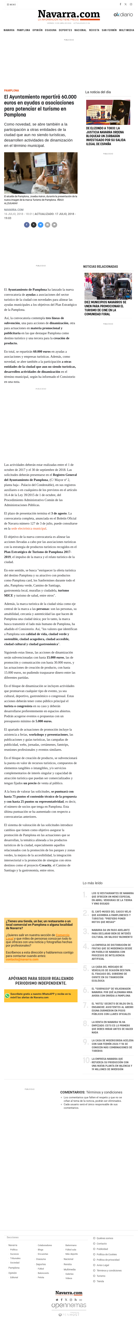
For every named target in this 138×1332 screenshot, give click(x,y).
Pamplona (23, 30)
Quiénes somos (105, 1238)
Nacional (80, 30)
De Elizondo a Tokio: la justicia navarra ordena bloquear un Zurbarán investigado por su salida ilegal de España (106, 136)
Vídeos (68, 1278)
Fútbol (41, 1268)
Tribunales (15, 1258)
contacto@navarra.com (22, 959)
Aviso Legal (103, 1265)
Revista (94, 30)
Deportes (65, 30)
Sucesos (14, 1254)
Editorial (14, 1277)
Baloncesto (43, 1273)
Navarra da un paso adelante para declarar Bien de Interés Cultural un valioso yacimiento (112, 933)
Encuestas (43, 1254)
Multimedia (126, 30)
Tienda (100, 1281)
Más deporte (71, 1254)
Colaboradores (45, 1245)
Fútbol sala (70, 1249)
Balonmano (71, 1245)
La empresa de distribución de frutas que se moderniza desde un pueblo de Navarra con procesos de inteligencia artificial (112, 952)
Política (13, 1249)
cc (80, 1299)
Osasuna (50, 30)
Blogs (40, 1249)
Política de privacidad (108, 1259)
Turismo (101, 1276)
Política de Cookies (107, 1254)
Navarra (9, 30)
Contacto (102, 1243)
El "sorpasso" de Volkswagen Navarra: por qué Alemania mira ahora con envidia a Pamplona (112, 992)
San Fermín (109, 30)
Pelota (41, 1277)
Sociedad (14, 1262)
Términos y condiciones (104, 1092)
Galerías (69, 1274)
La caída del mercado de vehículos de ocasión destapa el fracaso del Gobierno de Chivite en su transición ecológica (111, 974)
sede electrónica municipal (28, 528)
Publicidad (102, 1249)
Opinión (37, 30)
